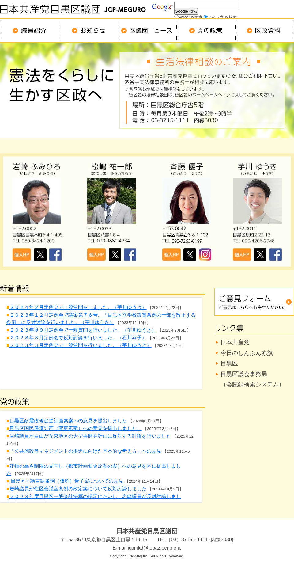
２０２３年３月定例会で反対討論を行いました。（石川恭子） (78, 337)
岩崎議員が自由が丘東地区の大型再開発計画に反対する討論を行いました (90, 436)
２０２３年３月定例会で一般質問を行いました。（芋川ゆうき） (80, 345)
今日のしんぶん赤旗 (247, 353)
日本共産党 (235, 342)
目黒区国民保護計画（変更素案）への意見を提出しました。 (75, 428)
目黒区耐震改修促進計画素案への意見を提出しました (68, 420)
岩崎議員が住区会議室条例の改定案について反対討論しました (78, 488)
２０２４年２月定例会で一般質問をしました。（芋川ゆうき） (78, 307)
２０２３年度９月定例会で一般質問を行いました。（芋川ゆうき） (82, 330)
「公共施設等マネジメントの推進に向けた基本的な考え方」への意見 (85, 451)
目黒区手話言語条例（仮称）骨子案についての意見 (66, 481)
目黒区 (229, 363)
